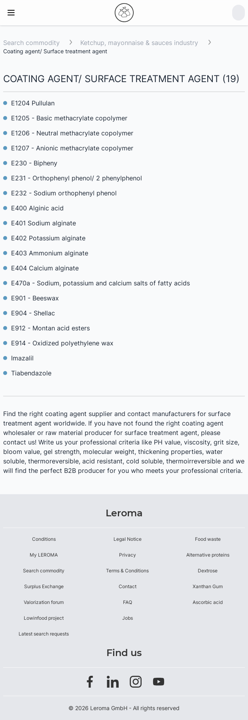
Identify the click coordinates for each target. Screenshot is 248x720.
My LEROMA (44, 555)
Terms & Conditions (127, 571)
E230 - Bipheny (34, 163)
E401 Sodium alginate (43, 223)
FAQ (127, 602)
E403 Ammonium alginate (49, 253)
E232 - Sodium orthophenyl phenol (64, 193)
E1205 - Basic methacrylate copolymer (70, 118)
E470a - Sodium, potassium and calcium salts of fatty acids (100, 283)
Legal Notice (128, 539)
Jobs (127, 618)
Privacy (127, 555)
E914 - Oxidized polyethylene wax (62, 343)
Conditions (44, 539)
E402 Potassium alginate (48, 238)
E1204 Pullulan (33, 103)
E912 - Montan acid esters (50, 328)
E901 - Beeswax (35, 298)
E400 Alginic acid (37, 208)
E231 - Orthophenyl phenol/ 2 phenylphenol (76, 178)
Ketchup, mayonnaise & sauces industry (140, 43)
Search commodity (31, 43)
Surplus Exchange (44, 586)
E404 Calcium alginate (45, 268)
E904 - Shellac (33, 313)
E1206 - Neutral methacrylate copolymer (72, 133)
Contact (127, 586)
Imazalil (22, 358)
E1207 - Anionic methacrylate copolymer (72, 148)
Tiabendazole (31, 373)
